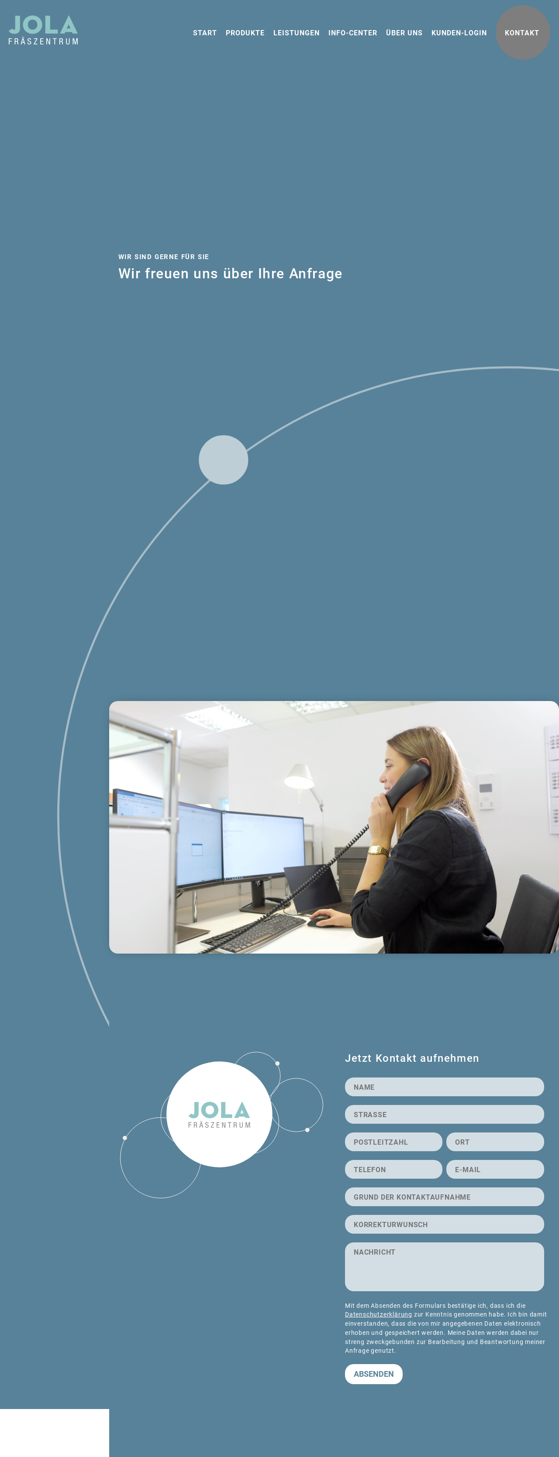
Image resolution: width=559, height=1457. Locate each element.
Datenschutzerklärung (378, 1314)
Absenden (374, 1373)
